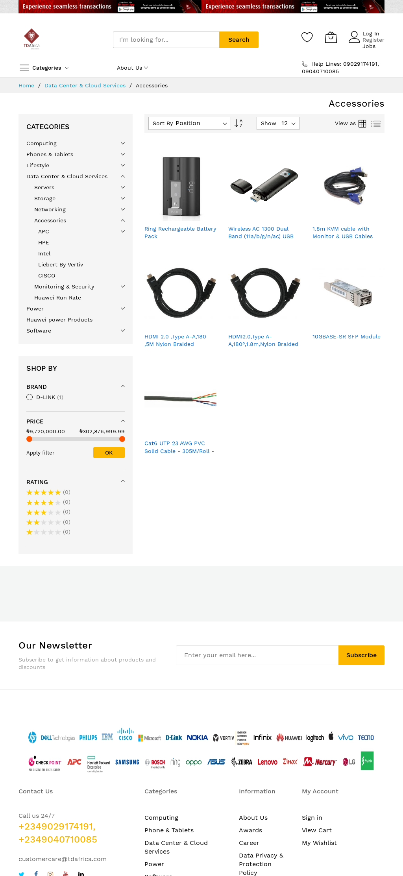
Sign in (312, 817)
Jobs (368, 46)
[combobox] (166, 39)
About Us (253, 817)
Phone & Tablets (169, 830)
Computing (161, 817)
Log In (370, 33)
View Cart (317, 830)
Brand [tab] (36, 386)
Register (373, 40)
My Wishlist (319, 842)
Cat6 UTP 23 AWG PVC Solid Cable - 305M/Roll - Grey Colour (179, 451)
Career (249, 842)
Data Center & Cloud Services (86, 85)
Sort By (163, 123)
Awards (250, 830)
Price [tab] (35, 421)
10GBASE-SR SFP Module (346, 336)
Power (154, 864)
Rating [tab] (37, 482)
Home (27, 85)
